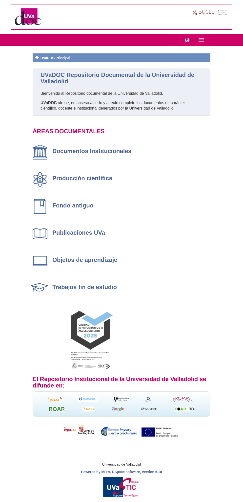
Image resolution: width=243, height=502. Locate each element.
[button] (186, 39)
